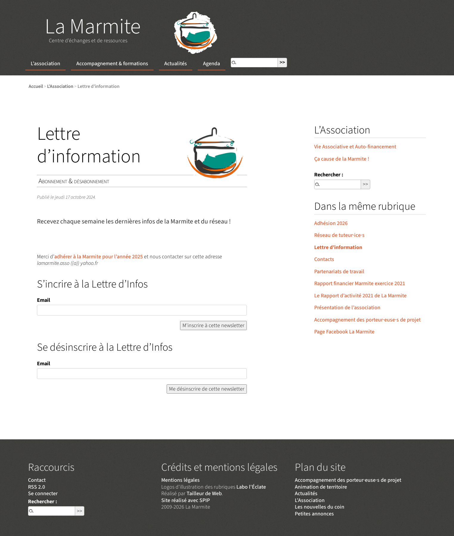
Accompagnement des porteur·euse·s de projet (367, 320)
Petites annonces (314, 514)
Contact (37, 480)
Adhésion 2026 (331, 223)
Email (43, 300)
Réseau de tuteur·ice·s (339, 235)
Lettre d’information (338, 247)
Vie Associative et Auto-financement (355, 146)
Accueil (36, 86)
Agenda (211, 63)
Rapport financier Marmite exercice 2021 (359, 283)
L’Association (60, 86)
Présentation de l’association (347, 307)
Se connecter (43, 493)
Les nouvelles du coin (319, 507)
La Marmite (93, 26)
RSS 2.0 (36, 487)
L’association (45, 63)
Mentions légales (180, 480)
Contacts (324, 259)
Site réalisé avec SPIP (185, 500)
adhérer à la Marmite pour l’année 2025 (98, 256)
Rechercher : (328, 174)
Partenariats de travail (339, 271)
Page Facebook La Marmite (344, 331)
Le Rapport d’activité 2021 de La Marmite (360, 295)
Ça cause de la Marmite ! (341, 159)
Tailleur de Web (204, 493)
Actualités (175, 63)
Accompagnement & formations (112, 63)
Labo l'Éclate (251, 487)
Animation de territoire (321, 487)
